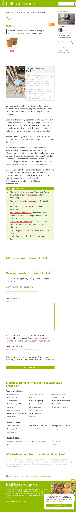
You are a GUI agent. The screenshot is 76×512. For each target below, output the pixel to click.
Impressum (24, 476)
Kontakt (16, 476)
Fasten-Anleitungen (13, 410)
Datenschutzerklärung (54, 501)
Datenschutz (34, 476)
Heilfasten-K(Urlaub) (61, 407)
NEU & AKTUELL (56, 404)
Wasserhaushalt (34, 429)
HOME (10, 476)
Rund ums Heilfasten (15, 12)
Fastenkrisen (11, 417)
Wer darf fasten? (12, 401)
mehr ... (68, 52)
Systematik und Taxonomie (21, 221)
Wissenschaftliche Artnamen (21, 192)
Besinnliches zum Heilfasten (60, 401)
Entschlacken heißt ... (36, 404)
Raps (12, 51)
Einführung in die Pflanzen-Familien (24, 230)
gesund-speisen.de (57, 429)
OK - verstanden (59, 505)
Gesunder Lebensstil (30, 12)
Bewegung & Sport (13, 429)
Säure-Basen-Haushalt (14, 426)
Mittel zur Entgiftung (36, 401)
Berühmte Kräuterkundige (38, 441)
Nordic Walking (12, 432)
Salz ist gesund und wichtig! (60, 426)
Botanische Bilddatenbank (20, 212)
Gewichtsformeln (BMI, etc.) (38, 426)
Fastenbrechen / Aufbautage (16, 413)
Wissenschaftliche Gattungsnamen (24, 201)
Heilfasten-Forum (38, 410)
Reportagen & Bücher (58, 394)
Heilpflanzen (42, 12)
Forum (12, 18)
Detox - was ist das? (35, 407)
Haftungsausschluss (46, 476)
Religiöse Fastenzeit (57, 397)
